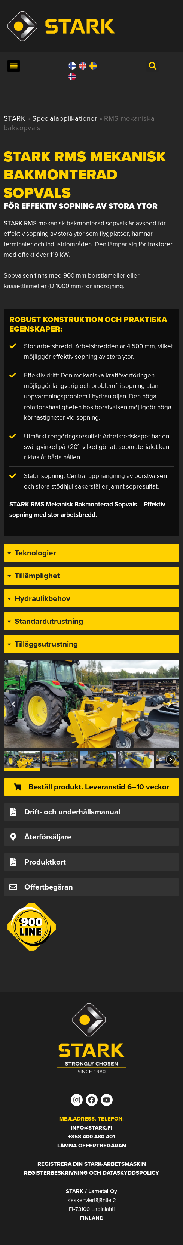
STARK (14, 118)
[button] (13, 66)
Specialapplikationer (64, 118)
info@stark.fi (91, 1128)
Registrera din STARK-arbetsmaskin (91, 1164)
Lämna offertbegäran (91, 1145)
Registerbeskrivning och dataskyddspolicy (91, 1173)
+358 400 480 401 (91, 1136)
